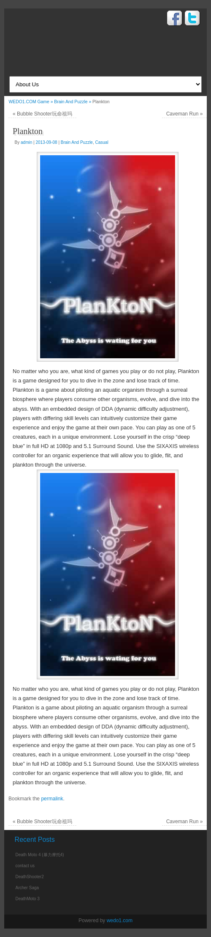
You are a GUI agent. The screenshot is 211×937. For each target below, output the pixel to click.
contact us (25, 865)
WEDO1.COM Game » (31, 101)
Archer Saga (27, 887)
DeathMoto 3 (27, 898)
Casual (101, 142)
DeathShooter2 (29, 876)
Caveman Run (184, 114)
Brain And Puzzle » (73, 101)
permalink (52, 799)
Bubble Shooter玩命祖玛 (42, 114)
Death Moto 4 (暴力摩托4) (39, 854)
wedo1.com (120, 920)
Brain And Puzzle (77, 142)
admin (26, 142)
